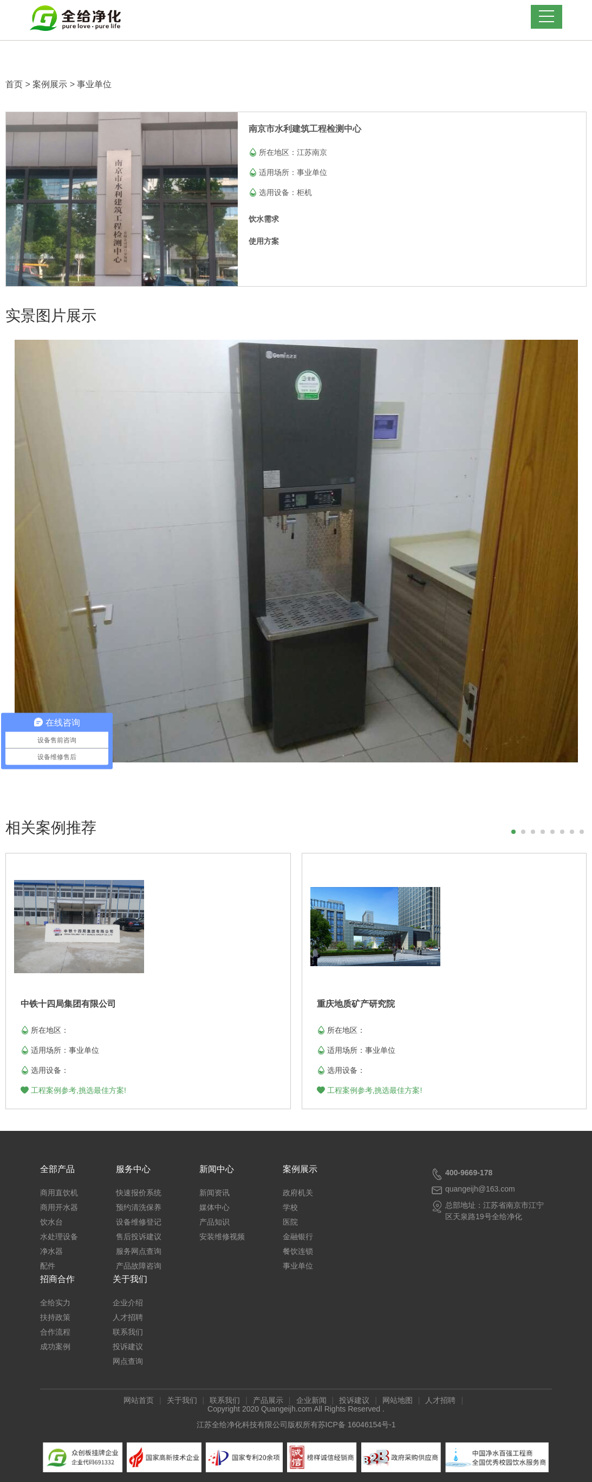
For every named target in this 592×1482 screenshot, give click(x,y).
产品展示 (268, 1400)
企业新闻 (311, 1400)
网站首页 (138, 1400)
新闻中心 (216, 1169)
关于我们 (130, 1279)
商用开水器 (59, 1207)
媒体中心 (214, 1207)
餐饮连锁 (298, 1251)
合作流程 (55, 1332)
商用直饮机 (59, 1192)
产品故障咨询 (138, 1265)
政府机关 (298, 1192)
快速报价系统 (138, 1192)
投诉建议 (128, 1346)
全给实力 (55, 1302)
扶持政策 (55, 1317)
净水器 (51, 1251)
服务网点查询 (138, 1251)
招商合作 (57, 1279)
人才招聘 (128, 1317)
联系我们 (128, 1332)
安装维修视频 (222, 1236)
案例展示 (49, 84)
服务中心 (133, 1169)
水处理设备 (59, 1236)
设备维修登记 (138, 1222)
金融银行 (298, 1236)
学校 (290, 1207)
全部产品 (57, 1169)
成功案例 (55, 1346)
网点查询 (128, 1361)
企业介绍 (128, 1302)
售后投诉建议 (138, 1236)
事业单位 (94, 84)
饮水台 (51, 1222)
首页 (14, 84)
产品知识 (214, 1222)
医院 (290, 1222)
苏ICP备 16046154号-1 (357, 1424)
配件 (47, 1265)
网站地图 (397, 1400)
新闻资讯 (214, 1192)
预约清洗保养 (138, 1207)
